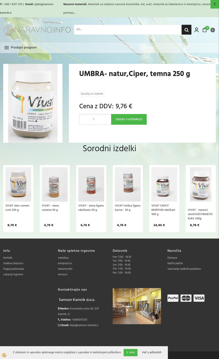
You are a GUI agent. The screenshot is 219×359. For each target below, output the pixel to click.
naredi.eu (63, 258)
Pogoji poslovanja (13, 269)
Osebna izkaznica (13, 263)
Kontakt (7, 258)
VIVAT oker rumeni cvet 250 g (17, 207)
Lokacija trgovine (13, 274)
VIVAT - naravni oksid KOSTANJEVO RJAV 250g (200, 214)
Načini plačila (175, 263)
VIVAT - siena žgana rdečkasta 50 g (91, 207)
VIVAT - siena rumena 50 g (50, 207)
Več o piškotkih (151, 352)
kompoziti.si (65, 263)
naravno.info (65, 269)
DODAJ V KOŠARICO (129, 119)
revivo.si (62, 274)
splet (37, 4)
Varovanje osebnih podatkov (184, 269)
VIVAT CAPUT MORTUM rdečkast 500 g (163, 210)
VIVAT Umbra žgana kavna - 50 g (127, 207)
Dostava (172, 258)
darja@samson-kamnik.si (84, 325)
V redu (130, 352)
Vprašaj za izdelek (91, 93)
